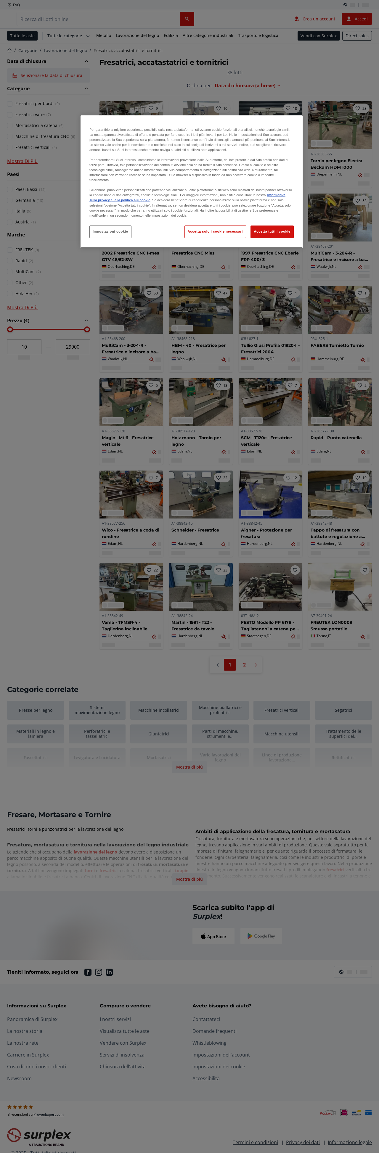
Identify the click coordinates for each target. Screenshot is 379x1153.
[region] (192, 181)
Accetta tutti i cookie (272, 231)
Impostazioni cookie (110, 231)
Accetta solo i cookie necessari (215, 231)
